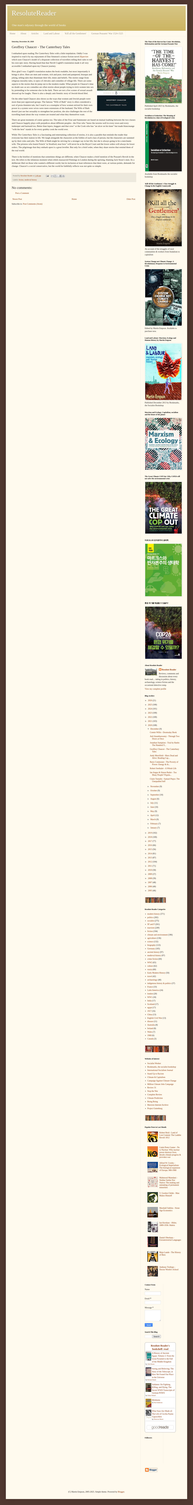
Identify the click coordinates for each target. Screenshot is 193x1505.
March (153, 819)
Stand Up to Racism (155, 1074)
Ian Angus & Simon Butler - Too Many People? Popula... (163, 773)
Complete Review (154, 1094)
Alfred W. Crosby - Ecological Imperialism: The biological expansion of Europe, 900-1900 (169, 1166)
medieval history (30, 180)
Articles (35, 33)
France (150, 987)
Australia (151, 1025)
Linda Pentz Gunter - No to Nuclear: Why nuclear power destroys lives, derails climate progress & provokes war (170, 1152)
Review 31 (151, 1087)
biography (151, 945)
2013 (150, 858)
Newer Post (17, 199)
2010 (150, 870)
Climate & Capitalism (156, 1077)
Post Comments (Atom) (32, 204)
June (152, 807)
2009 (150, 874)
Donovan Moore (158, 1419)
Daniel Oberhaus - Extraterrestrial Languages (170, 1239)
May (152, 811)
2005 (150, 890)
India (149, 1001)
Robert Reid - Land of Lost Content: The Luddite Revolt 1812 (170, 1135)
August (153, 799)
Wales (149, 1032)
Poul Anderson (158, 1402)
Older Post (131, 199)
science (150, 942)
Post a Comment (22, 193)
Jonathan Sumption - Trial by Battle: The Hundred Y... (165, 744)
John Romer (151, 1364)
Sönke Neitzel (152, 1395)
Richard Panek (152, 1380)
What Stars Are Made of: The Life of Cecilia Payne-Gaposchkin (163, 1414)
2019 (150, 833)
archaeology (152, 980)
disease (150, 1021)
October (153, 790)
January (153, 828)
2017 (150, 841)
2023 (150, 713)
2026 (150, 700)
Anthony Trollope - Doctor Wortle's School (168, 1268)
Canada (150, 1039)
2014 (150, 853)
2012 (150, 862)
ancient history (153, 952)
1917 (149, 1011)
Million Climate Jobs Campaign (160, 1084)
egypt (149, 1007)
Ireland (150, 1028)
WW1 (149, 997)
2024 (150, 709)
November (155, 786)
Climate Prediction (155, 1098)
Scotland (151, 1004)
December (154, 729)
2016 (150, 845)
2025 (150, 705)
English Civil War (154, 1018)
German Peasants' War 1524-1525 (107, 33)
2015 (150, 849)
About (23, 33)
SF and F (151, 924)
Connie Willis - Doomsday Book (163, 732)
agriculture (151, 938)
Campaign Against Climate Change (161, 1081)
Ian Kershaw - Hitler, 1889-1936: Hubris (168, 1224)
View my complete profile (155, 689)
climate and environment (157, 935)
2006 (150, 886)
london (150, 994)
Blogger (121, 1492)
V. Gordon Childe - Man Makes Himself (169, 1194)
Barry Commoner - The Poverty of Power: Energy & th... (164, 763)
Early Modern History (156, 973)
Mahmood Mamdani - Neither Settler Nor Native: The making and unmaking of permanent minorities (169, 1183)
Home (12, 33)
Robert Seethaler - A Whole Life (163, 768)
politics (150, 917)
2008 (150, 878)
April (152, 815)
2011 (150, 866)
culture (150, 966)
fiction (21, 180)
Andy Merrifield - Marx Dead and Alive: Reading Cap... (164, 756)
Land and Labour (52, 33)
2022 (150, 717)
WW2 (149, 962)
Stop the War (152, 1091)
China (149, 1014)
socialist (150, 921)
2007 (150, 882)
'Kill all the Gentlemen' (75, 33)
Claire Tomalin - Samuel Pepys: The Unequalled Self (165, 780)
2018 (150, 837)
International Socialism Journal (160, 1070)
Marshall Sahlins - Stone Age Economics (169, 1209)
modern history (153, 914)
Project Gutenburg (154, 1108)
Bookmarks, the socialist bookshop (161, 1067)
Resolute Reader (169, 670)
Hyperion (84, 56)
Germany (151, 949)
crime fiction (152, 959)
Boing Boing (152, 1101)
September (155, 795)
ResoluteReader (34, 13)
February (154, 824)
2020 (150, 725)
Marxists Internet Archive (157, 1105)
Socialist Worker (154, 1063)
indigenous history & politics (159, 983)
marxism (151, 928)
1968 (149, 1035)
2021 (150, 721)
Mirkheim (156, 1400)
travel (149, 976)
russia (149, 969)
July (152, 803)
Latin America (153, 990)
